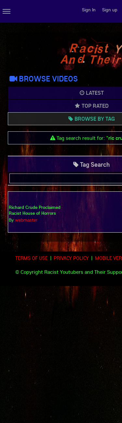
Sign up (109, 10)
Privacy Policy (71, 258)
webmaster (26, 220)
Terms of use (31, 258)
